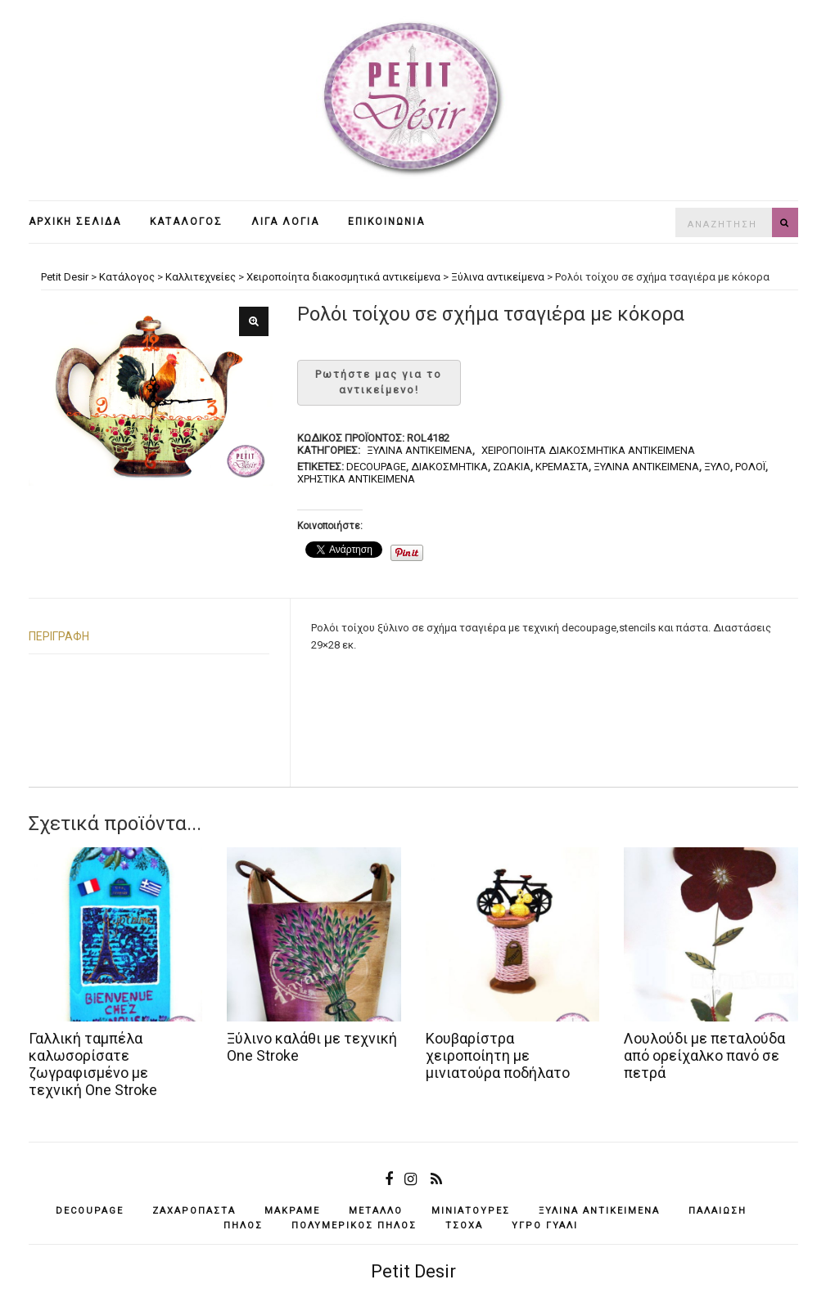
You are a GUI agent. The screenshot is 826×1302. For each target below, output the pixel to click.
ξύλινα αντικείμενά (646, 466)
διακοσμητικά (449, 466)
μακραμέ (292, 1210)
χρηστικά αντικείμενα (356, 479)
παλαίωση (717, 1210)
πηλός (243, 1225)
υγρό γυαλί (545, 1225)
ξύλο (717, 466)
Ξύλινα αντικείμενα (419, 450)
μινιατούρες (470, 1210)
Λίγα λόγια (285, 221)
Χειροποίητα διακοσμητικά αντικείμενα (588, 450)
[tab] (149, 636)
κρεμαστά (562, 466)
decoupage (376, 466)
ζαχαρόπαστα (194, 1210)
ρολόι (750, 466)
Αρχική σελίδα (75, 221)
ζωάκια (511, 466)
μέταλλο (376, 1210)
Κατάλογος (186, 221)
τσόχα (464, 1225)
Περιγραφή (59, 636)
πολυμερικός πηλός (354, 1225)
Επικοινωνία (386, 221)
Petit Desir (413, 1271)
